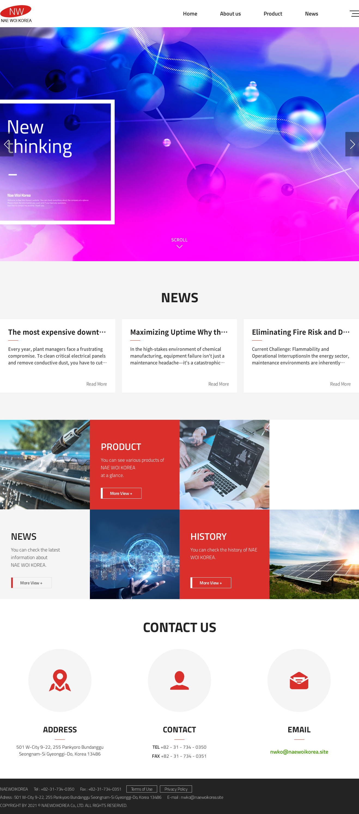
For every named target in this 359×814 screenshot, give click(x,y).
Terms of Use (142, 789)
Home (190, 13)
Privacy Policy (176, 789)
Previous (7, 144)
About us (230, 13)
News (311, 13)
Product (273, 13)
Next (352, 144)
